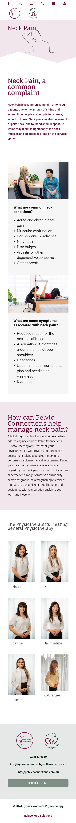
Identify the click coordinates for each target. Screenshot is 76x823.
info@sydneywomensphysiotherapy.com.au (38, 764)
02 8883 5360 (38, 756)
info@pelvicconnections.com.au (38, 772)
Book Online (38, 783)
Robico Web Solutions (38, 815)
